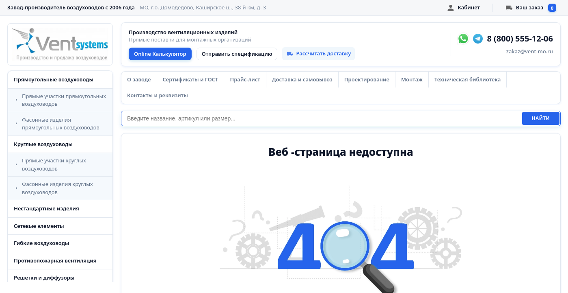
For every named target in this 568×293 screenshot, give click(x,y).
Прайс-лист (245, 79)
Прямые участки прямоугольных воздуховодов (64, 100)
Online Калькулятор (160, 53)
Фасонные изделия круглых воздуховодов (57, 188)
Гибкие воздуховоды (41, 243)
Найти (541, 118)
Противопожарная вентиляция (55, 260)
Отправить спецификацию (237, 53)
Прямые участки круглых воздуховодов (54, 164)
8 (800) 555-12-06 (520, 38)
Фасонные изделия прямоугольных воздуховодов (60, 123)
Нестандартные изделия (46, 208)
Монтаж (412, 79)
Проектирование (366, 79)
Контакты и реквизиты (157, 95)
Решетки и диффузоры (44, 277)
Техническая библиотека (467, 79)
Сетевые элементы (39, 226)
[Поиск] (321, 118)
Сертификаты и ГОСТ (190, 79)
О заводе (139, 79)
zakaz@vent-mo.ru (529, 51)
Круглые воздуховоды (43, 144)
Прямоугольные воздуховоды (53, 79)
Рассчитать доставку (318, 53)
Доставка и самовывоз (302, 79)
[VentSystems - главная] (60, 44)
